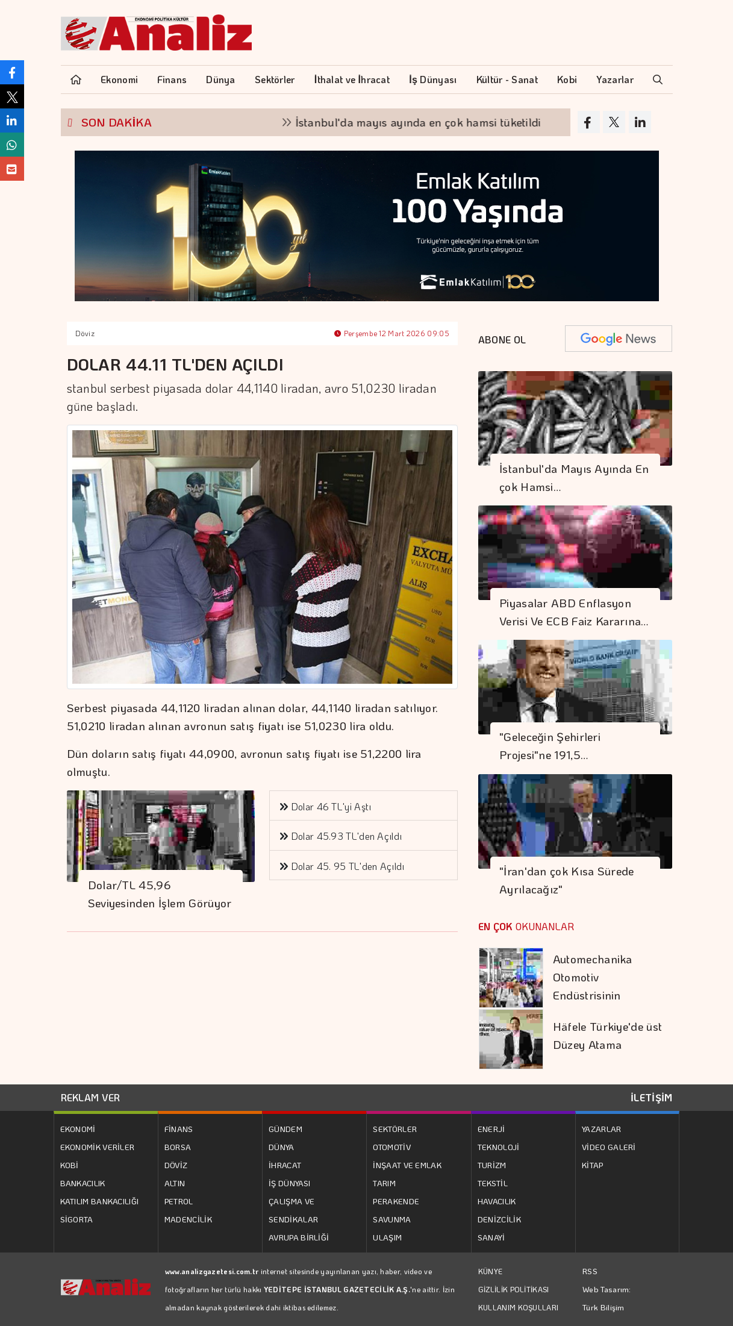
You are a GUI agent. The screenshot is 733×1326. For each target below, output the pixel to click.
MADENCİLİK (188, 1219)
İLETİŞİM (651, 1097)
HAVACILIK (497, 1201)
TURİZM (492, 1165)
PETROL (178, 1201)
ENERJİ (491, 1129)
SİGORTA (76, 1219)
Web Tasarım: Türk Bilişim (606, 1298)
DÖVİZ (176, 1165)
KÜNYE (490, 1271)
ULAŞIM (387, 1237)
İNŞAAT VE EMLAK (407, 1165)
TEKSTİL (493, 1183)
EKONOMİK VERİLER (97, 1147)
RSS (589, 1271)
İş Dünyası (433, 79)
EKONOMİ (78, 1129)
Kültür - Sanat (507, 79)
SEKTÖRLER (395, 1129)
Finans (172, 79)
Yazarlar (614, 79)
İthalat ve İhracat (352, 79)
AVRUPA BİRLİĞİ (299, 1237)
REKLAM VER (90, 1097)
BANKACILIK (82, 1183)
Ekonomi (119, 79)
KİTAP (593, 1165)
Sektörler (275, 79)
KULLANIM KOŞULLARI (518, 1307)
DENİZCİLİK (499, 1219)
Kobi (567, 79)
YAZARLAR (601, 1129)
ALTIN (175, 1183)
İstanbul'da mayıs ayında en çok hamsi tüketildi (431, 122)
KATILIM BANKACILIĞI (99, 1201)
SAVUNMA (392, 1219)
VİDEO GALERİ (609, 1147)
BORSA (178, 1147)
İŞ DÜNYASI (289, 1183)
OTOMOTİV (391, 1147)
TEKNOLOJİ (499, 1147)
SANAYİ (491, 1237)
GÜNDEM (285, 1129)
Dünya (220, 79)
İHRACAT (285, 1165)
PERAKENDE (396, 1201)
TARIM (384, 1183)
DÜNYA (282, 1147)
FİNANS (178, 1129)
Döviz (85, 333)
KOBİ (69, 1165)
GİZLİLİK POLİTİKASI (513, 1289)
